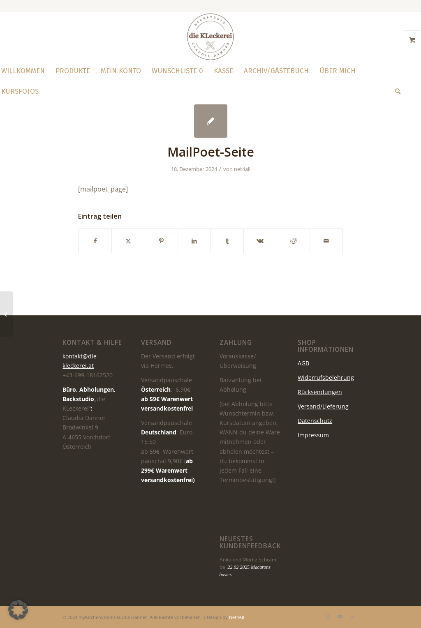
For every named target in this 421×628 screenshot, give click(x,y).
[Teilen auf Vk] (260, 241)
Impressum (313, 435)
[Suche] (395, 91)
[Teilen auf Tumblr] (227, 241)
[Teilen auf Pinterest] (161, 241)
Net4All (236, 617)
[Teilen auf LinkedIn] (194, 241)
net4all (242, 169)
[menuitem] (72, 71)
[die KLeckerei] (210, 36)
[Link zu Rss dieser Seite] (352, 616)
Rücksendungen (320, 392)
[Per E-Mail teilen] (326, 241)
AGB (303, 363)
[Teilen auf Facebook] (95, 241)
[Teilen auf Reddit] (293, 241)
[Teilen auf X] (128, 241)
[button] (18, 610)
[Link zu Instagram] (328, 616)
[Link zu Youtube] (340, 616)
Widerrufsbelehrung (326, 377)
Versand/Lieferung (323, 406)
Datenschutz (315, 421)
